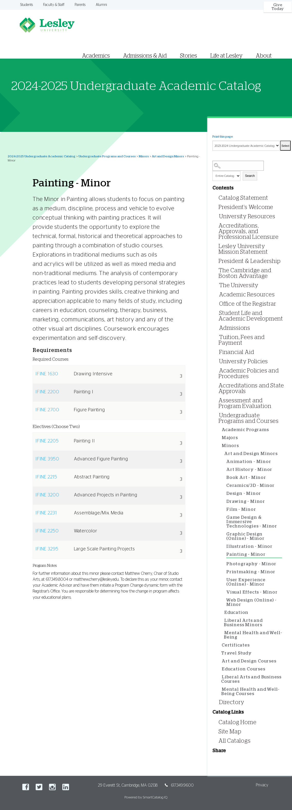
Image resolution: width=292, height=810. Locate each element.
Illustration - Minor (249, 546)
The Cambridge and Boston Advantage (245, 273)
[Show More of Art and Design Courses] (220, 661)
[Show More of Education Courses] (220, 669)
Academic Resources (247, 294)
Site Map (230, 731)
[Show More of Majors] (220, 438)
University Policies (243, 361)
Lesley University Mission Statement (243, 249)
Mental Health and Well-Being (253, 635)
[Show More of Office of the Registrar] (218, 303)
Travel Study (236, 653)
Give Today (277, 7)
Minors (144, 156)
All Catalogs (235, 741)
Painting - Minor (246, 554)
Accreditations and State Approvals (251, 388)
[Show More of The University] (218, 285)
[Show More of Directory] (218, 702)
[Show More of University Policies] (218, 361)
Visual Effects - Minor (252, 592)
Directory (231, 702)
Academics (96, 56)
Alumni (101, 5)
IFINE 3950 (47, 459)
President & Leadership (250, 261)
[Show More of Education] (223, 613)
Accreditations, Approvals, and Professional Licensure (249, 231)
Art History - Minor (249, 469)
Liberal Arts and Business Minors (243, 622)
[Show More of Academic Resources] (218, 294)
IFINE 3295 (47, 549)
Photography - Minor (251, 564)
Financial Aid (236, 352)
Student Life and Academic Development (251, 316)
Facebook (25, 787)
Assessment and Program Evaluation (245, 403)
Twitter (39, 787)
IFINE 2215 (46, 477)
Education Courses (243, 669)
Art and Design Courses (249, 661)
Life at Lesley (226, 56)
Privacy (262, 785)
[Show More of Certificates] (220, 645)
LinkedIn (65, 787)
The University (238, 285)
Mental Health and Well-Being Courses (250, 691)
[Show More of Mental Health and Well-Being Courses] (220, 689)
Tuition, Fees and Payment (242, 340)
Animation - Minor (248, 461)
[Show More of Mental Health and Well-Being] (223, 633)
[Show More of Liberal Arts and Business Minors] (223, 621)
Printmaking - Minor (250, 572)
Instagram (52, 787)
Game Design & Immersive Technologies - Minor (251, 521)
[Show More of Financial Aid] (218, 352)
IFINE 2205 (47, 441)
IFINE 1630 (46, 374)
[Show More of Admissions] (218, 327)
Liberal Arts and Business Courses (251, 679)
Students (26, 5)
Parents (80, 5)
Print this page (222, 136)
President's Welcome (246, 207)
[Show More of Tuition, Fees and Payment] (218, 337)
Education (236, 612)
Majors (230, 437)
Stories (188, 56)
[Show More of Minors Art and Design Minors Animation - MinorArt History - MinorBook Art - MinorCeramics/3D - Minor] (220, 446)
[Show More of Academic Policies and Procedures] (218, 370)
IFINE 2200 (47, 392)
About (264, 56)
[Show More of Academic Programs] (220, 430)
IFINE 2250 (47, 531)
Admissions (234, 328)
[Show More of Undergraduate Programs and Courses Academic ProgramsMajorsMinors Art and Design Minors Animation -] (218, 415)
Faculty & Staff (53, 5)
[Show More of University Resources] (218, 216)
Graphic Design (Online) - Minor (245, 536)
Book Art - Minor (246, 477)
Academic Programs (245, 429)
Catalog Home (238, 722)
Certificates (236, 645)
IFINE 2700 (47, 410)
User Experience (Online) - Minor (246, 582)
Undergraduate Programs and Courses (107, 156)
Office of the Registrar (247, 304)
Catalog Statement (243, 198)
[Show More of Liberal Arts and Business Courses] (220, 677)
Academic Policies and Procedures (249, 373)
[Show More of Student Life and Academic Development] (218, 313)
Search (250, 176)
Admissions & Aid (145, 56)
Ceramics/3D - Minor (250, 485)
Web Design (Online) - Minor (251, 602)
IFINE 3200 (47, 495)
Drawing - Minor (245, 501)
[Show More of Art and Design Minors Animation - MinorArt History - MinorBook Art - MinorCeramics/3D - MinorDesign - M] (223, 454)
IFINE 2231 (46, 513)
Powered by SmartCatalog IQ (146, 797)
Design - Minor (243, 493)
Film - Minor (241, 509)
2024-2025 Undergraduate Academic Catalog (41, 156)
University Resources (247, 216)
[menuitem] (182, 49)
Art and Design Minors (168, 156)
